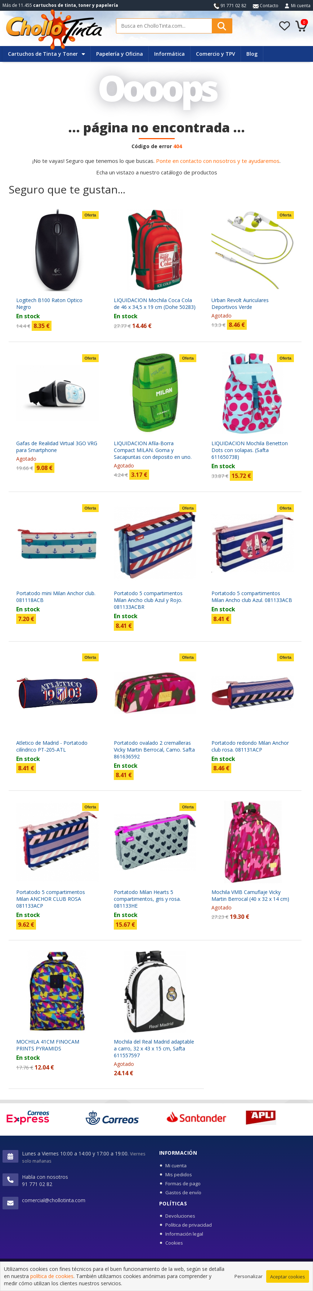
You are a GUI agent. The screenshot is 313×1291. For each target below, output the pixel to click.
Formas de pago (183, 1183)
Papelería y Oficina (119, 53)
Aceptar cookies (287, 1284)
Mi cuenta (300, 6)
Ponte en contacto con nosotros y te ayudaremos (218, 160)
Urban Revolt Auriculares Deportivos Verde (240, 303)
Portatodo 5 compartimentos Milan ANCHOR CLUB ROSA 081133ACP (50, 899)
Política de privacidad (188, 1225)
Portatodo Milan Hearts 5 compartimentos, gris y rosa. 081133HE (147, 899)
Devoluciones (180, 1216)
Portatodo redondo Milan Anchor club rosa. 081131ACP (250, 746)
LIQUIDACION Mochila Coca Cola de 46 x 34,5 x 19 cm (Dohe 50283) (155, 303)
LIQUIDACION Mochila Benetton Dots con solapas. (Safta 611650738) (249, 450)
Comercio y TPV (215, 53)
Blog (252, 53)
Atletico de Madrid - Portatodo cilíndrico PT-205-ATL (52, 746)
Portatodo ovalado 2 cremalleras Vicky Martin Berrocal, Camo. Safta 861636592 (154, 749)
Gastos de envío (183, 1192)
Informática (169, 53)
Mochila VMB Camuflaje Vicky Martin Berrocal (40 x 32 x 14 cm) (250, 895)
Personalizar (248, 1284)
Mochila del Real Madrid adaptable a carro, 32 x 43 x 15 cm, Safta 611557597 (154, 1048)
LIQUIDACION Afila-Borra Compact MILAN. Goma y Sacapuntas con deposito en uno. (153, 450)
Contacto (265, 6)
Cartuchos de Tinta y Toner (46, 53)
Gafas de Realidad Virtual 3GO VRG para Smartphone (56, 446)
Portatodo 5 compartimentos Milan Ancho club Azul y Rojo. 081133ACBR (148, 600)
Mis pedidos (178, 1174)
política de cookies (51, 1284)
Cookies (174, 1243)
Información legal (184, 1234)
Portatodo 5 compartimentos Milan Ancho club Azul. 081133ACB (251, 596)
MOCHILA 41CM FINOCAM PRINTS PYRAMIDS (47, 1045)
